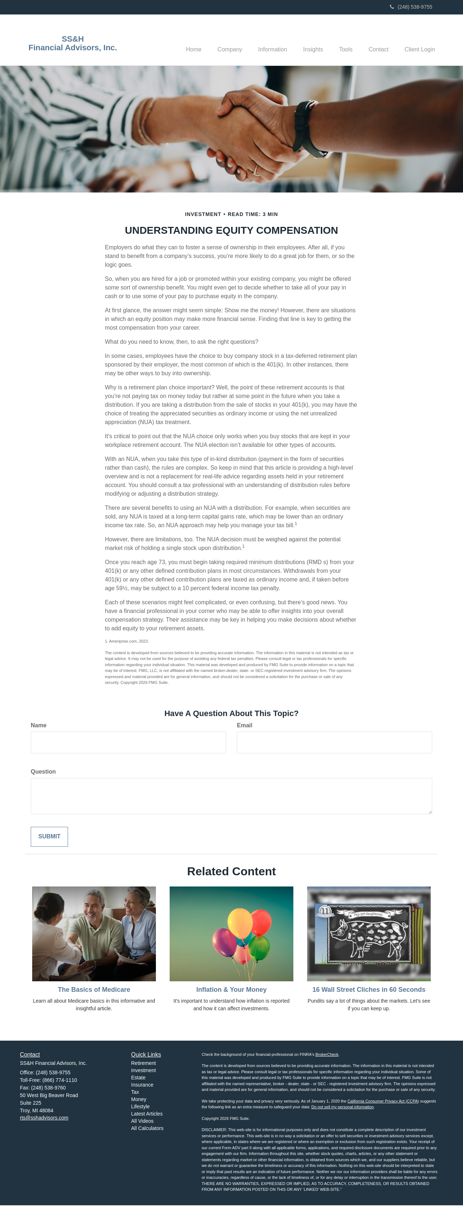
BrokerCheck (327, 1055)
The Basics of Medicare (94, 990)
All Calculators (147, 1129)
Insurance (142, 1086)
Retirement (143, 1064)
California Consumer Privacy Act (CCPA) (383, 1102)
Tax (135, 1093)
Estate (138, 1079)
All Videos (142, 1122)
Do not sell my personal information (342, 1108)
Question (43, 772)
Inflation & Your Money (231, 990)
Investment (143, 1071)
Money (138, 1100)
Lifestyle (140, 1107)
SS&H (73, 39)
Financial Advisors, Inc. (73, 47)
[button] (218, 40)
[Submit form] (49, 837)
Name (39, 726)
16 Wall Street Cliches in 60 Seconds (369, 990)
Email (244, 726)
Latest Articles (147, 1115)
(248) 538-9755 (411, 7)
